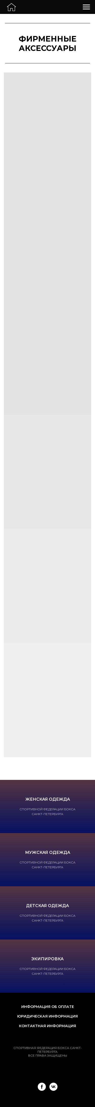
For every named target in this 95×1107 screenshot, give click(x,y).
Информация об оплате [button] (47, 1006)
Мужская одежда (47, 852)
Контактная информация (47, 1026)
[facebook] (42, 1087)
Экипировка (47, 958)
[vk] (53, 1087)
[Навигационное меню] (86, 7)
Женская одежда (47, 799)
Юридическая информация (47, 1016)
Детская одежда (47, 905)
